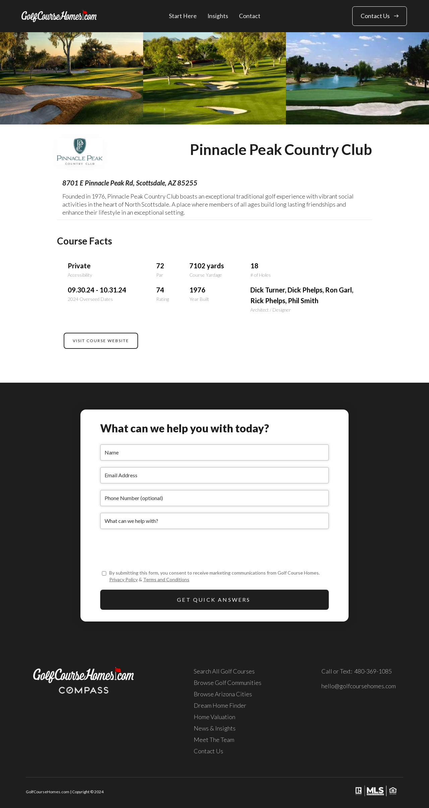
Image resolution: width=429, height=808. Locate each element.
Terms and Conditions (166, 579)
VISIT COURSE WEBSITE (101, 340)
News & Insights (215, 728)
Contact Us (208, 751)
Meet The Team (214, 739)
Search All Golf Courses (224, 671)
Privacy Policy (123, 579)
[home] (59, 16)
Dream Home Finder (220, 705)
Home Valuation (214, 716)
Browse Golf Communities (227, 682)
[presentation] (151, 549)
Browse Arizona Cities (223, 694)
